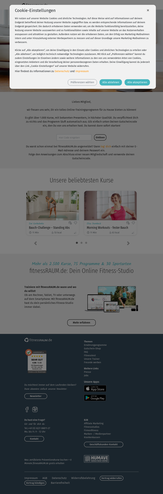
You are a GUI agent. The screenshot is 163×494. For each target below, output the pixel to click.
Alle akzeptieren (137, 82)
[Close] (148, 10)
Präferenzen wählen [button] (82, 82)
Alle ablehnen (110, 82)
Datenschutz (62, 71)
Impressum (82, 71)
